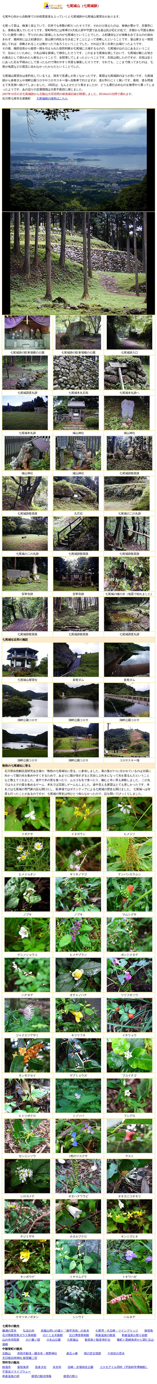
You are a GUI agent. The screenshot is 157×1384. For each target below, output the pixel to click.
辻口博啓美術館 (79, 1335)
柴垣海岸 (23, 1367)
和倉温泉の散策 (105, 1335)
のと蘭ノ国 (33, 1339)
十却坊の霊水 (116, 1353)
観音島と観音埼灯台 (97, 1339)
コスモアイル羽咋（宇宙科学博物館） (124, 1367)
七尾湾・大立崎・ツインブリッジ (116, 1330)
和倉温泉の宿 (10, 1376)
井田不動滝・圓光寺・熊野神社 (37, 1353)
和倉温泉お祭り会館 (134, 1335)
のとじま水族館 (53, 1335)
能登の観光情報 (41, 1376)
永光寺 (57, 1367)
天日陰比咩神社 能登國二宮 (19, 1358)
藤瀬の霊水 (9, 1330)
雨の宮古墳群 (92, 1353)
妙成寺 (6, 1367)
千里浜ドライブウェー (16, 1371)
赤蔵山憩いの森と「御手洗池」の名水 (65, 1330)
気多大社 (40, 1367)
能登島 (148, 1330)
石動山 (6, 1353)
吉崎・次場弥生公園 (80, 1367)
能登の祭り (71, 1376)
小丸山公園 (53, 1339)
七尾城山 (72, 1339)
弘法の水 (28, 1330)
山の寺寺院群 (10, 1339)
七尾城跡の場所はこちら (52, 98)
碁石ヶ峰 (72, 1353)
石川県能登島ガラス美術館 (19, 1335)
